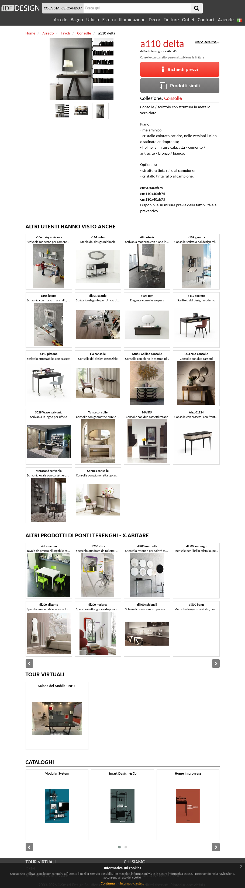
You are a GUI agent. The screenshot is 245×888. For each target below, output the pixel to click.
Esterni (109, 20)
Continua (108, 883)
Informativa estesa (132, 883)
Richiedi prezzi (180, 69)
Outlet (188, 20)
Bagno (77, 20)
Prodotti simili (180, 85)
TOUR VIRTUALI (41, 862)
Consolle (173, 98)
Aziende (225, 20)
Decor (154, 20)
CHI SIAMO (135, 862)
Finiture (171, 20)
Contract (206, 20)
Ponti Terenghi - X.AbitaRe (160, 51)
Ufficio (92, 20)
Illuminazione (132, 20)
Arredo (61, 20)
